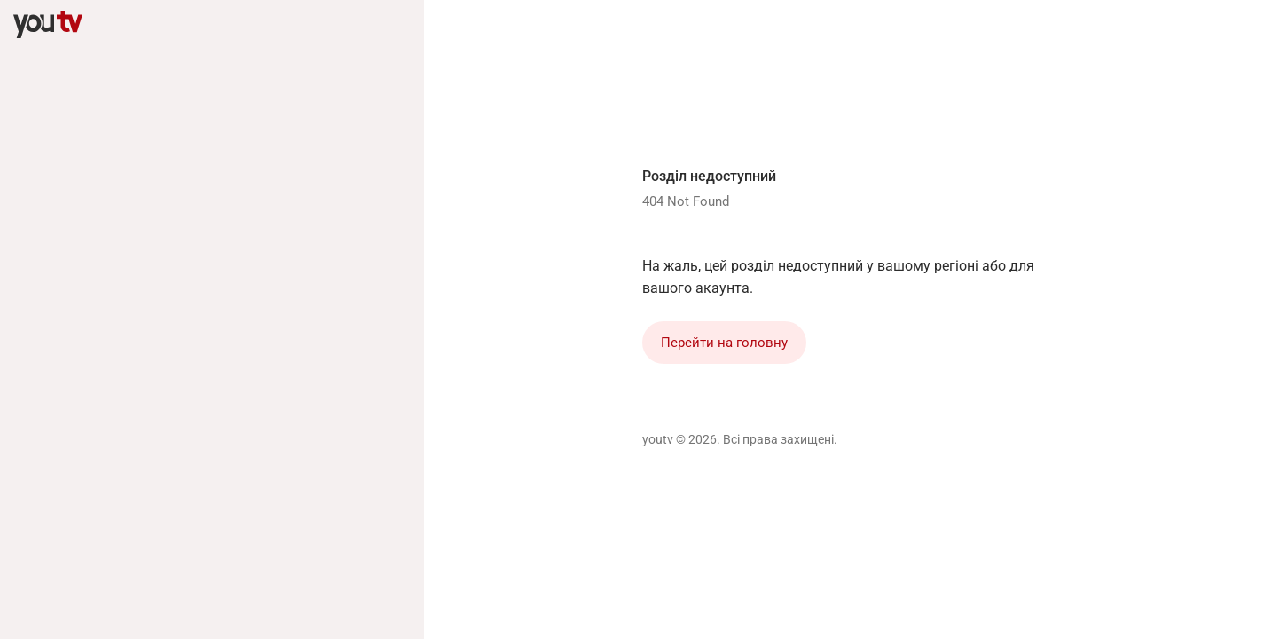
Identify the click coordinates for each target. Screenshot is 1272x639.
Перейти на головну (724, 343)
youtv (657, 439)
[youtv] (47, 25)
